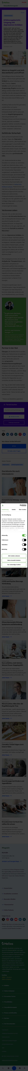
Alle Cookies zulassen (14, 555)
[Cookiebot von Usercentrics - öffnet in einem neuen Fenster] (20, 505)
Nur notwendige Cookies (14, 564)
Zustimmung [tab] (5, 509)
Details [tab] (14, 509)
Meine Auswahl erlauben (14, 560)
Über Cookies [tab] (22, 509)
